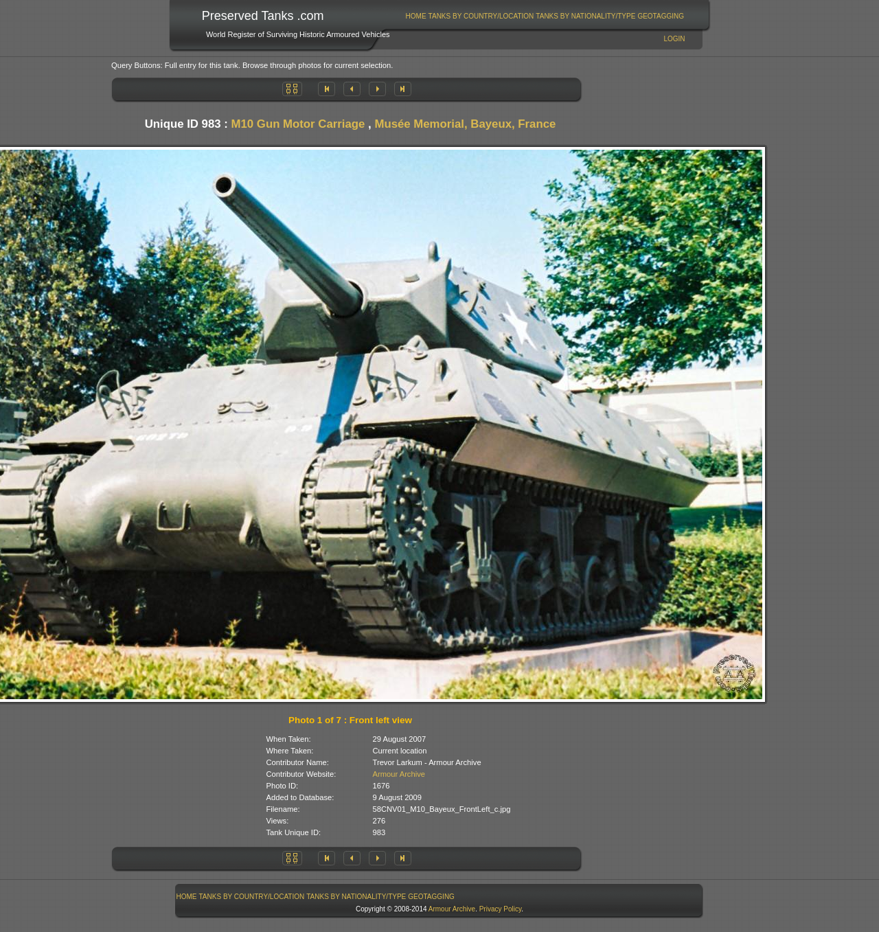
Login (674, 39)
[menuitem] (415, 16)
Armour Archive (399, 774)
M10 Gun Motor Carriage (298, 123)
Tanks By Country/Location (481, 16)
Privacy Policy (500, 909)
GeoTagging (660, 16)
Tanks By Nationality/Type (585, 16)
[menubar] (544, 16)
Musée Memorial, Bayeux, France (465, 123)
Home (416, 16)
